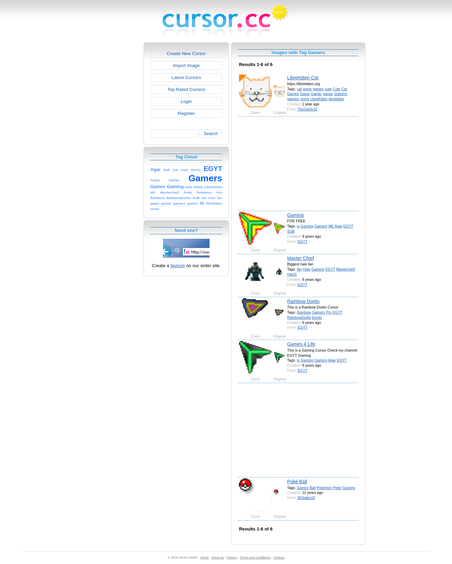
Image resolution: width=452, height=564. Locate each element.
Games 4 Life (301, 344)
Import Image (186, 65)
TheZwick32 (307, 109)
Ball (313, 488)
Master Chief (300, 258)
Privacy (232, 557)
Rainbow (304, 312)
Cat (344, 89)
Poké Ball (297, 481)
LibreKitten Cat (302, 77)
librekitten (336, 99)
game (307, 89)
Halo (307, 269)
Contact (279, 557)
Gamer (316, 94)
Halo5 (292, 274)
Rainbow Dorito (303, 301)
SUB (291, 231)
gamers (293, 99)
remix (304, 99)
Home (204, 557)
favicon (178, 265)
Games (293, 94)
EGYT (348, 226)
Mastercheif (345, 269)
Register (186, 113)
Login (186, 101)
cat (299, 89)
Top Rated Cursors (186, 89)
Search (211, 133)
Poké (337, 488)
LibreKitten (319, 99)
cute (328, 89)
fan (299, 269)
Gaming (295, 215)
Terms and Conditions (255, 557)
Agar (338, 226)
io (298, 226)
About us (217, 557)
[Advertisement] (114, 145)
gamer (328, 94)
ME (331, 226)
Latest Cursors (186, 77)
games (318, 89)
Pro (329, 312)
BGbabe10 (306, 498)
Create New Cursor (186, 53)
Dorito (317, 317)
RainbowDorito (299, 317)
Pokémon (324, 488)
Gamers (340, 94)
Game (305, 94)
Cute (336, 89)
